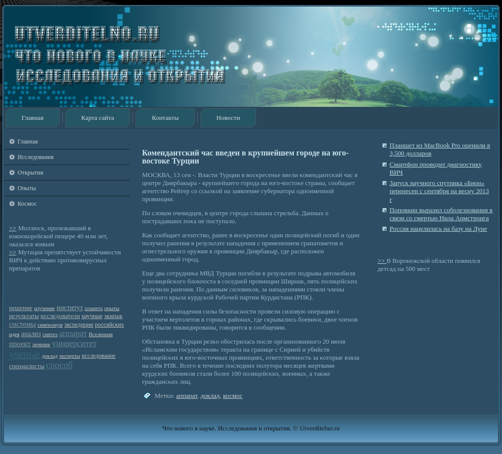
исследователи (60, 316)
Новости (228, 117)
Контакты (165, 117)
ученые (24, 354)
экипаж (113, 316)
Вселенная (101, 334)
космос (232, 395)
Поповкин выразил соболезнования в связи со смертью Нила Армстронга (441, 214)
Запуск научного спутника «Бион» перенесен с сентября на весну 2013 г (439, 191)
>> (13, 228)
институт (70, 308)
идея (14, 334)
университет (74, 343)
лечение (41, 344)
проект (20, 344)
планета (94, 308)
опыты (111, 308)
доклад (49, 356)
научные (91, 316)
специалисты (26, 366)
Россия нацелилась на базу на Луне (438, 228)
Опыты (27, 188)
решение (21, 308)
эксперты (69, 356)
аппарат (73, 333)
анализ (31, 334)
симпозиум (50, 325)
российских (109, 325)
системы (22, 324)
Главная (33, 117)
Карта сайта (97, 117)
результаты (24, 316)
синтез (50, 334)
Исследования (36, 157)
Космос (27, 203)
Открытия (30, 172)
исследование (99, 356)
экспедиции (78, 325)
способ (59, 365)
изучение (44, 308)
